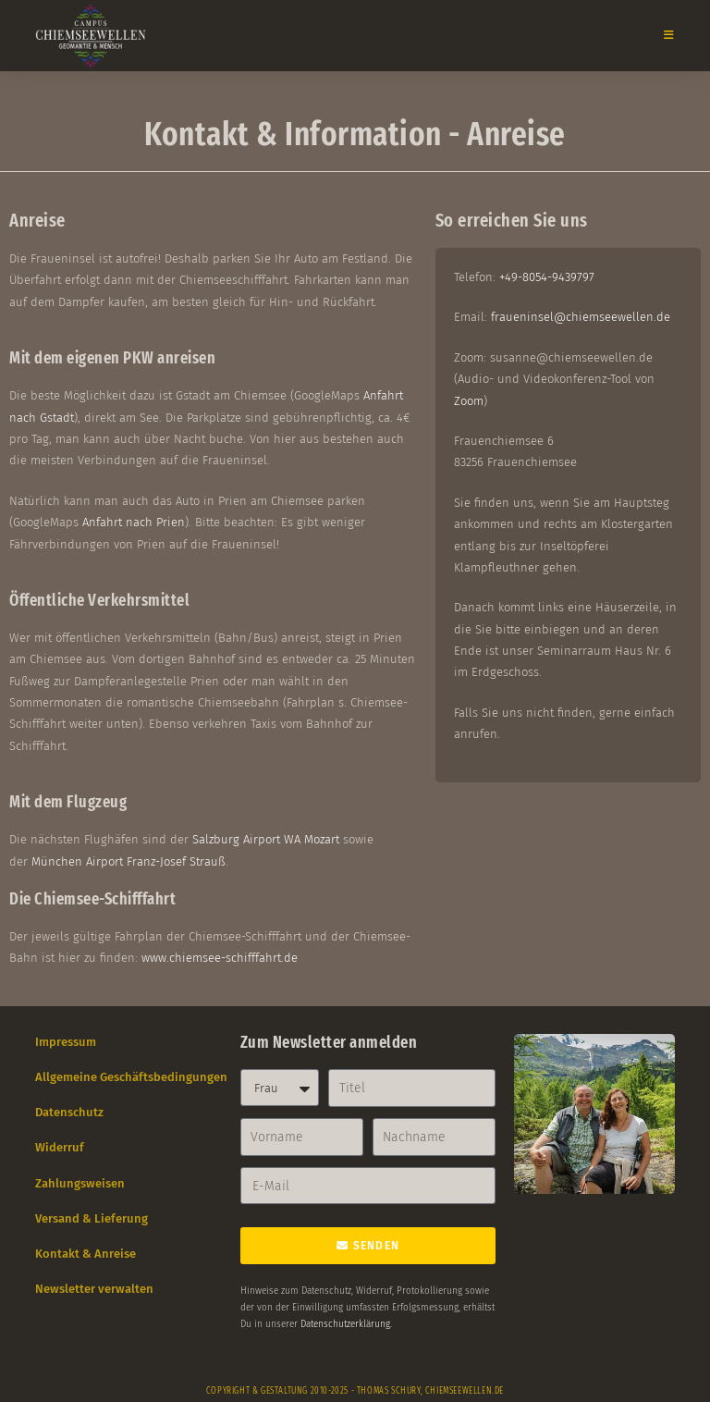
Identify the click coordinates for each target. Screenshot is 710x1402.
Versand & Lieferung (91, 1218)
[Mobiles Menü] (662, 35)
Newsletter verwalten (94, 1289)
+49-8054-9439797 (546, 277)
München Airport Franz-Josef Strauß (128, 861)
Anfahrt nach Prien (133, 522)
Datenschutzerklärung (345, 1324)
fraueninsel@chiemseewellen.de (580, 317)
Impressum (65, 1042)
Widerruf (59, 1147)
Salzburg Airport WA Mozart (265, 839)
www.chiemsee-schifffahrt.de (219, 958)
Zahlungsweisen (80, 1183)
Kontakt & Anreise (85, 1254)
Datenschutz (69, 1112)
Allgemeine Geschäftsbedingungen (131, 1077)
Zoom (469, 401)
